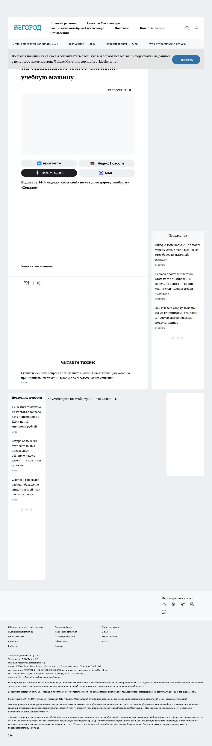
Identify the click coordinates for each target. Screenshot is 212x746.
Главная (59, 646)
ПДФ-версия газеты (65, 636)
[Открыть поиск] (187, 28)
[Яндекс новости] (107, 163)
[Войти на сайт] (196, 28)
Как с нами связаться (66, 631)
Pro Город (13, 641)
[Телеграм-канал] (182, 604)
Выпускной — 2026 (82, 44)
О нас (105, 631)
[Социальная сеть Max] (107, 173)
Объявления (59, 33)
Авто (104, 641)
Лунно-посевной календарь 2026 (35, 44)
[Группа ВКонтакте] (49, 163)
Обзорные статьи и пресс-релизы (25, 627)
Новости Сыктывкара (103, 23)
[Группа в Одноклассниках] (173, 604)
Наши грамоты (16, 636)
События (12, 646)
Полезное (122, 28)
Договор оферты (63, 627)
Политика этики (110, 627)
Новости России (152, 28)
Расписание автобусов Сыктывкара (77, 28)
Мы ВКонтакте (109, 636)
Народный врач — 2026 (122, 44)
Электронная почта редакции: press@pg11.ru (83, 670)
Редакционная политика (20, 631)
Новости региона (63, 23)
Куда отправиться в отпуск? (168, 44)
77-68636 (38, 698)
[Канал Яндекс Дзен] (49, 173)
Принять (186, 60)
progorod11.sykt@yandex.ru (22, 677)
